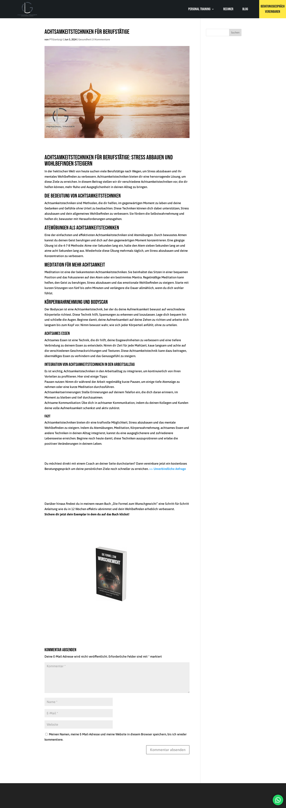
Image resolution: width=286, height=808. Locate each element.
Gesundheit (84, 39)
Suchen (235, 32)
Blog (245, 9)
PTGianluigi (56, 39)
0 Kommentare (101, 39)
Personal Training (199, 9)
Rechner (228, 9)
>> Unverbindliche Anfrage (168, 469)
